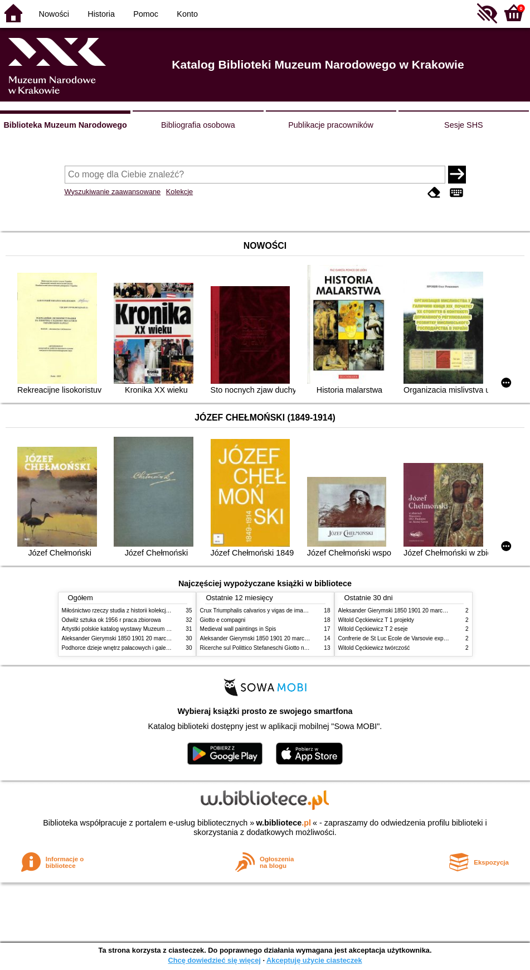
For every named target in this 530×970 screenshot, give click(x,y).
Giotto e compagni (223, 620)
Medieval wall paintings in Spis (238, 629)
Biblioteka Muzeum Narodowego (65, 124)
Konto (187, 13)
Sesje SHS (463, 124)
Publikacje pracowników (330, 124)
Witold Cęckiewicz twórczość (374, 648)
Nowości (54, 13)
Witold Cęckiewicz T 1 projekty (376, 620)
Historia (101, 13)
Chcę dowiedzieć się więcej (214, 960)
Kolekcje (179, 191)
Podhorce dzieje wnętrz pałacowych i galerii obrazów (127, 648)
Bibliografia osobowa (198, 124)
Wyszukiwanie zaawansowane (113, 191)
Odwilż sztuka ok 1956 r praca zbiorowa (111, 620)
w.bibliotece (283, 822)
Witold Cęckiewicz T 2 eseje (373, 629)
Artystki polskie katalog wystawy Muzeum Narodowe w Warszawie (144, 629)
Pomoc (145, 13)
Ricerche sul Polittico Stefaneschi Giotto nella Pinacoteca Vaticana (283, 648)
